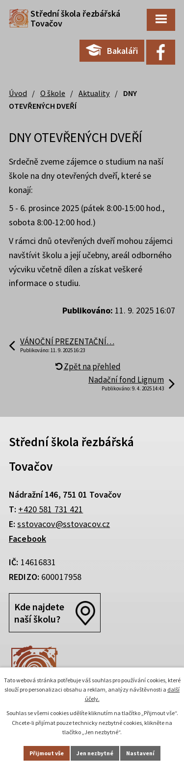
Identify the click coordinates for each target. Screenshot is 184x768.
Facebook (27, 538)
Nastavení (140, 753)
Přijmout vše (46, 753)
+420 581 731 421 (50, 509)
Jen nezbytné (95, 753)
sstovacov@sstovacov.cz (63, 523)
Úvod (18, 93)
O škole (52, 93)
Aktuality (94, 93)
